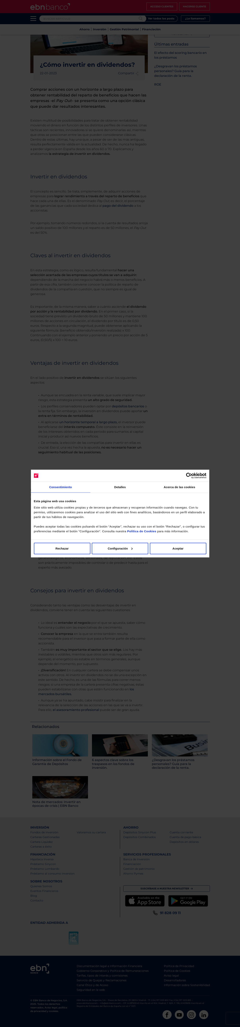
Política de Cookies (141, 531)
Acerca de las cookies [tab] (179, 487)
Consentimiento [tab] (60, 487)
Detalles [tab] (120, 487)
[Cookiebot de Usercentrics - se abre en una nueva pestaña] (189, 476)
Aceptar (178, 548)
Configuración (120, 548)
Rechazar (62, 548)
